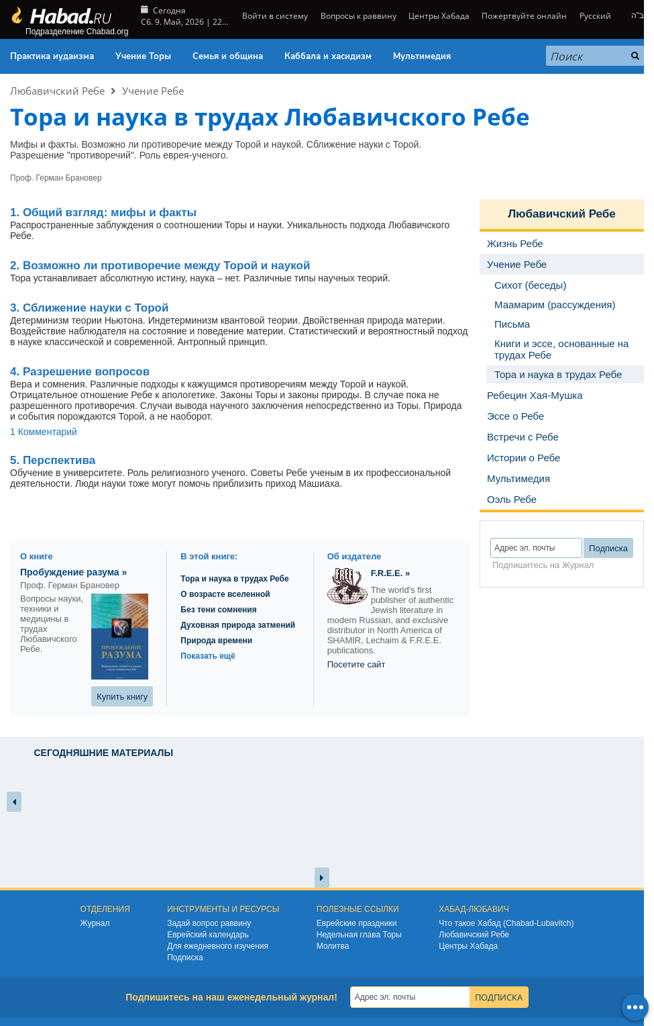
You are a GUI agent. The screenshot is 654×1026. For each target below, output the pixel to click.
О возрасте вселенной (225, 594)
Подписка (185, 957)
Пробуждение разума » (73, 572)
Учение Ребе (153, 90)
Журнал (95, 923)
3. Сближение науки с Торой (89, 307)
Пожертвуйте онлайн (524, 15)
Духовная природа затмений (237, 625)
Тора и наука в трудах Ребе (234, 579)
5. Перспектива (52, 460)
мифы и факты (103, 212)
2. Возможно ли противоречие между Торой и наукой (160, 265)
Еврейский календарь (208, 934)
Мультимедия (422, 56)
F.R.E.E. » (391, 573)
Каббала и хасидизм (328, 56)
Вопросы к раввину (358, 15)
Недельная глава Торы (359, 934)
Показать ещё (207, 656)
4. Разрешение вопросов (80, 371)
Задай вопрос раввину (209, 923)
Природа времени (216, 640)
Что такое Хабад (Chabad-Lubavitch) (506, 923)
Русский (595, 15)
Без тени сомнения (218, 609)
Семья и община (228, 56)
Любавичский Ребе (57, 90)
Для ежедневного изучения (217, 946)
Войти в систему (274, 15)
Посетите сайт (356, 664)
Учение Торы (143, 56)
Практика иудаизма (52, 56)
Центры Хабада (439, 15)
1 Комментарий (43, 431)
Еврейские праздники (357, 923)
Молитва (333, 946)
